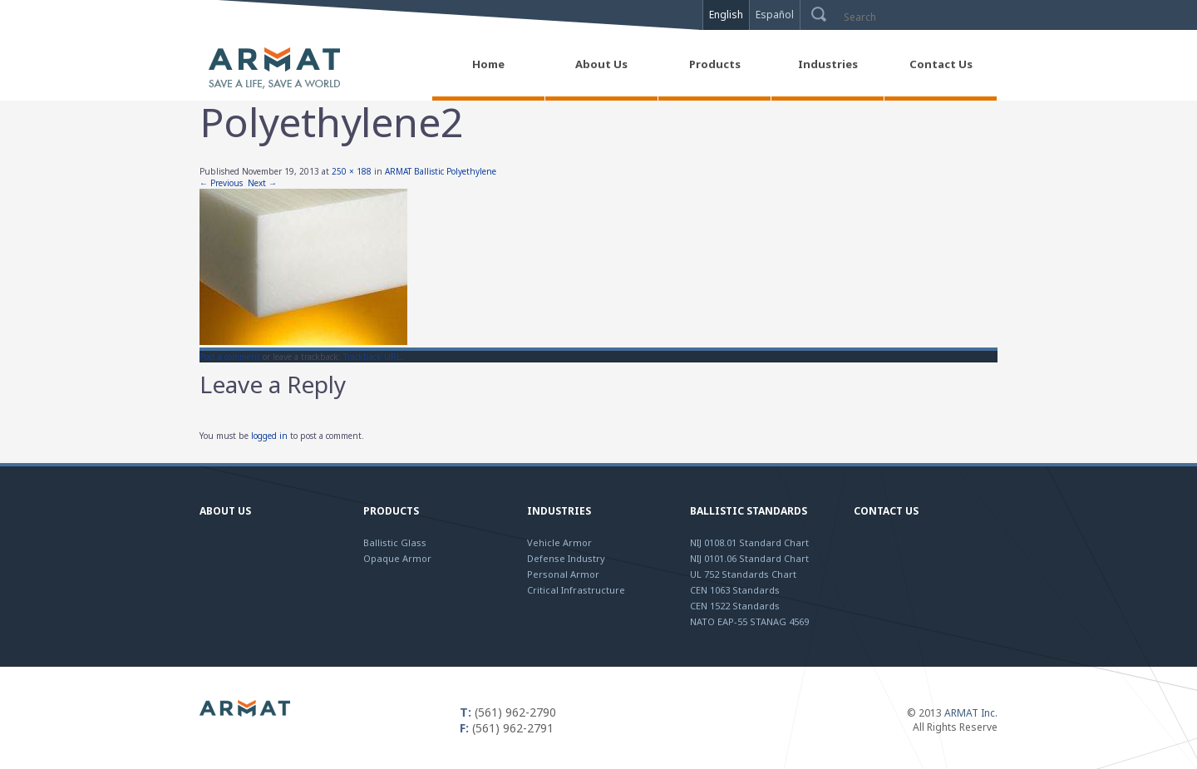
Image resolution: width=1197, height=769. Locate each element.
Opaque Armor (397, 558)
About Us (225, 511)
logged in (269, 435)
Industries (559, 511)
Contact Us (886, 511)
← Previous (221, 183)
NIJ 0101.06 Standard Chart (749, 558)
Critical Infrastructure (576, 590)
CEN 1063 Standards (735, 590)
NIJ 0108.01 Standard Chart (749, 542)
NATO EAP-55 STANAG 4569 (749, 621)
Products (391, 511)
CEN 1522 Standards (735, 605)
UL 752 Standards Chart (743, 574)
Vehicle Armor (559, 542)
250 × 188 (352, 171)
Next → (262, 183)
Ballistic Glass (394, 542)
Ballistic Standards (748, 511)
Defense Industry (566, 558)
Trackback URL (372, 356)
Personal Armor (563, 574)
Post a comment (230, 356)
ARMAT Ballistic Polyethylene (440, 171)
